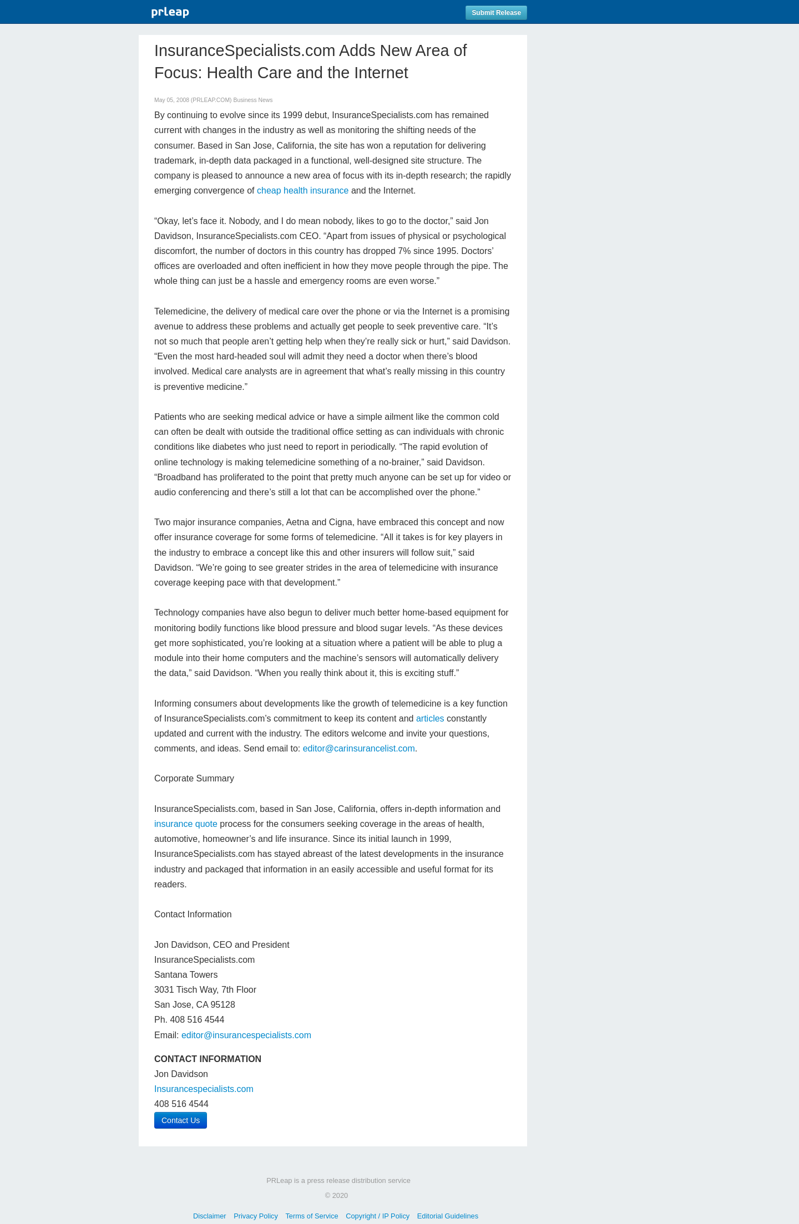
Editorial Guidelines (447, 1216)
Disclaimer (209, 1216)
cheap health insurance (302, 190)
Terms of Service (311, 1216)
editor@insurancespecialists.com (246, 1035)
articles (430, 718)
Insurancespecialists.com (204, 1089)
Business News (252, 100)
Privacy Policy (256, 1216)
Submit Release (496, 13)
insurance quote (186, 824)
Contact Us (180, 1120)
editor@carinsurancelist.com (359, 748)
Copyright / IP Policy (377, 1216)
